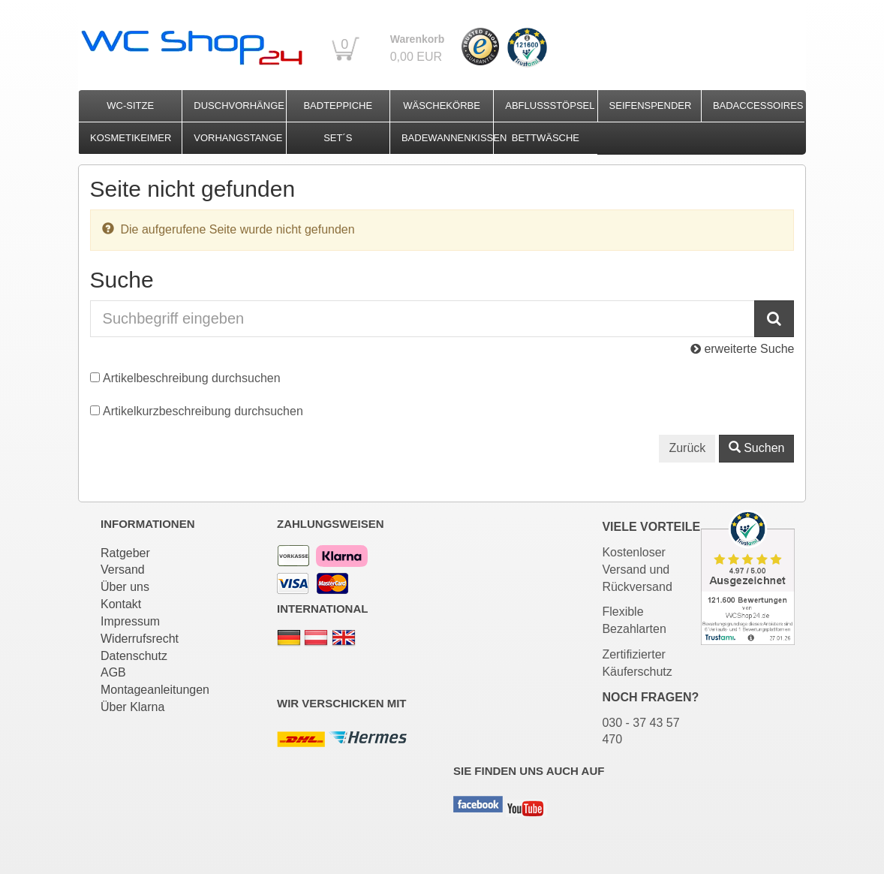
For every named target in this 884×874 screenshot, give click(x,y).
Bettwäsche (545, 137)
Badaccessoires (758, 105)
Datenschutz (134, 655)
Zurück (687, 448)
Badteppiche (337, 105)
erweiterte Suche (742, 348)
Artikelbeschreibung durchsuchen (192, 378)
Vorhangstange (238, 137)
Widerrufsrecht (140, 638)
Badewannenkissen (447, 137)
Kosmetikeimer (130, 137)
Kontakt (121, 604)
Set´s (337, 137)
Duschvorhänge (239, 105)
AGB (113, 672)
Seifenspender (650, 105)
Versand (123, 569)
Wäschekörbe (441, 105)
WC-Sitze (130, 105)
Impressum (130, 621)
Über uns (125, 586)
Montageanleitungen (155, 689)
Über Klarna (132, 707)
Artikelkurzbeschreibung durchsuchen (203, 411)
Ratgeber (125, 553)
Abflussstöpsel (549, 105)
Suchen (757, 448)
